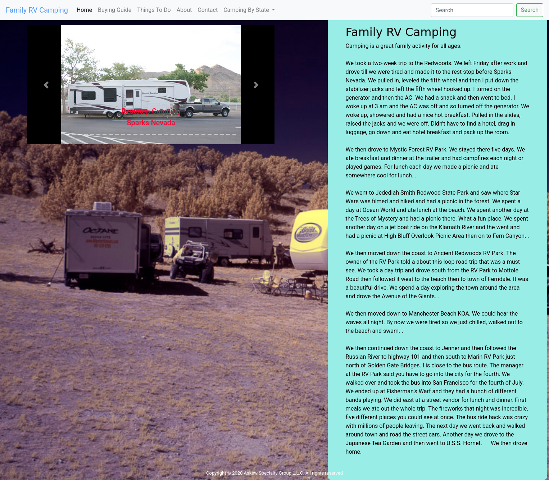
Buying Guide (114, 9)
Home (86, 9)
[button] (45, 84)
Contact (208, 9)
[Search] (472, 10)
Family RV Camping (37, 10)
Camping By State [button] (246, 9)
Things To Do (154, 9)
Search (530, 9)
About (184, 9)
